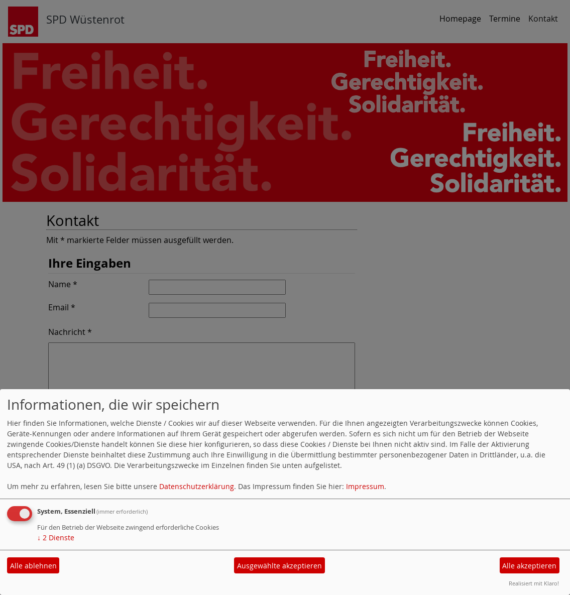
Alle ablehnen (33, 565)
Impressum (365, 486)
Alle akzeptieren (529, 565)
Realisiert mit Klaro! (534, 583)
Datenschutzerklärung (196, 486)
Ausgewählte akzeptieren (279, 565)
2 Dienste (55, 537)
